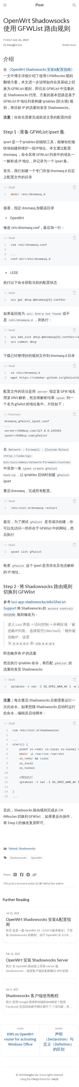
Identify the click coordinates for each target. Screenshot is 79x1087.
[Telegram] (28, 874)
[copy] (74, 187)
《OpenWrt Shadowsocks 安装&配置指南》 (41, 69)
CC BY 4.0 (41, 883)
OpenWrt (36, 858)
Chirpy (35, 1079)
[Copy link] (34, 874)
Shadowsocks (27, 848)
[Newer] (58, 1040)
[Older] (20, 1040)
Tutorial (12, 848)
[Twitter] (15, 874)
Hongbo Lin (14, 45)
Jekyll (54, 1079)
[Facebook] (21, 874)
